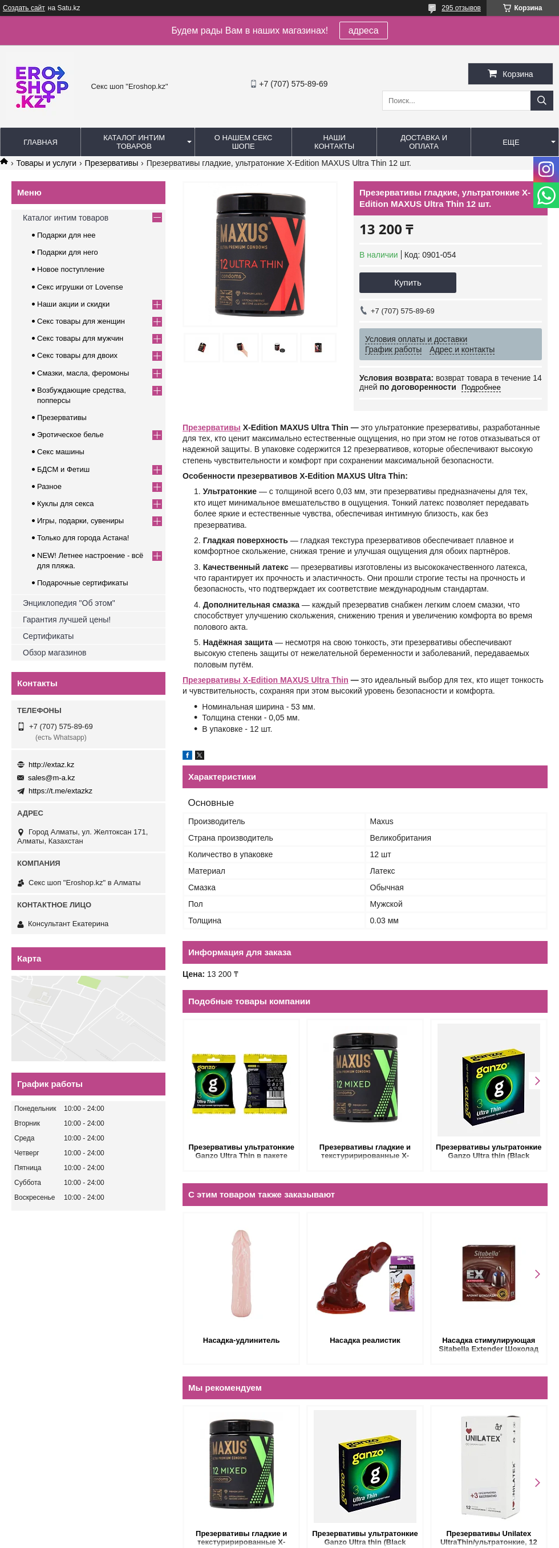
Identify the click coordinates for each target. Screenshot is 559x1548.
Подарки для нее (66, 235)
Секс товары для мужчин (80, 338)
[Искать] (541, 101)
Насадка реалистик (365, 1340)
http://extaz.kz (51, 764)
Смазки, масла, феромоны (83, 373)
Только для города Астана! (83, 537)
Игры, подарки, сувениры (80, 520)
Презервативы (112, 163)
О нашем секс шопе (243, 141)
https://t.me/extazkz (60, 791)
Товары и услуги (46, 163)
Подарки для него (67, 252)
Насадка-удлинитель (241, 1340)
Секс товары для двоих (77, 355)
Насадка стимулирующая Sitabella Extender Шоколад (488, 1344)
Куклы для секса (65, 503)
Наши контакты (334, 141)
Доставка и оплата (423, 141)
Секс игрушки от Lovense (80, 287)
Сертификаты (48, 636)
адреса (364, 30)
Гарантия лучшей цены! (67, 619)
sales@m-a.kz (51, 777)
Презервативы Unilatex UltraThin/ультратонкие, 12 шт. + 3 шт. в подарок (488, 1538)
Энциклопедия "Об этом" (69, 603)
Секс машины (60, 451)
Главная (40, 142)
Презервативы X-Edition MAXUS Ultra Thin (266, 680)
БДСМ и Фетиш (63, 469)
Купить (407, 282)
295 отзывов (461, 8)
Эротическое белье (70, 434)
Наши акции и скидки (73, 304)
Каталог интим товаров (134, 141)
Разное (49, 486)
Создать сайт (24, 8)
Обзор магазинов (54, 652)
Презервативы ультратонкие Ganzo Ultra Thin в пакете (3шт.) (241, 1152)
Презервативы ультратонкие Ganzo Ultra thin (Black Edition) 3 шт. (489, 1152)
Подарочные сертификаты (82, 583)
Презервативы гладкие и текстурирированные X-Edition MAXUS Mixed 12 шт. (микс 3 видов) (365, 1152)
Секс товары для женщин (81, 321)
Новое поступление (70, 269)
